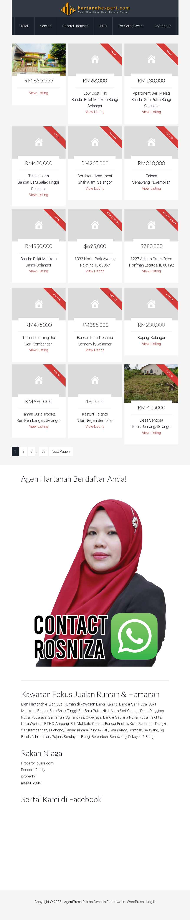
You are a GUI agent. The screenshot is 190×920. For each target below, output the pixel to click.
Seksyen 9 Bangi (54, 743)
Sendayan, (111, 737)
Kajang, (113, 705)
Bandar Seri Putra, (135, 705)
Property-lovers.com (38, 770)
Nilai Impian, (80, 737)
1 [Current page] (15, 453)
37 (44, 453)
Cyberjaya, (113, 718)
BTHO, (75, 724)
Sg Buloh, (61, 737)
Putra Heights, (33, 724)
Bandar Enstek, (144, 724)
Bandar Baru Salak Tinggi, (58, 711)
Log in (150, 908)
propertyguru (32, 789)
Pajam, (96, 737)
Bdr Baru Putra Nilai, (96, 711)
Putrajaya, (56, 718)
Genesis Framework (109, 908)
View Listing (38, 93)
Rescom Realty (34, 776)
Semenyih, (74, 718)
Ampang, (88, 724)
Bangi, (101, 705)
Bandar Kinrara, (111, 730)
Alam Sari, (122, 711)
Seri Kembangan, (67, 730)
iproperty (28, 782)
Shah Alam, (155, 730)
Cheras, (137, 711)
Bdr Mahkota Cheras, (114, 724)
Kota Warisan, (57, 724)
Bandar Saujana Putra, (141, 718)
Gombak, (28, 737)
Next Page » (61, 453)
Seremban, (141, 737)
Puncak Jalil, (134, 730)
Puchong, (89, 730)
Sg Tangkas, (94, 718)
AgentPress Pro (76, 908)
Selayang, (44, 737)
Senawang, (30, 743)
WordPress (135, 908)
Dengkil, (45, 730)
